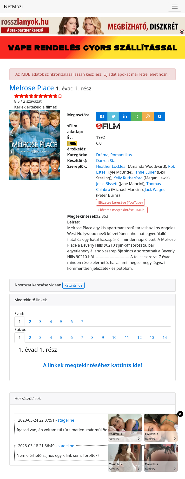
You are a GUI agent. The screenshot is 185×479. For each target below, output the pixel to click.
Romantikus (121, 154)
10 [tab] (114, 337)
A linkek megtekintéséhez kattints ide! (92, 365)
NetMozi (13, 6)
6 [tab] (72, 321)
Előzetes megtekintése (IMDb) (121, 210)
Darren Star (106, 160)
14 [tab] (165, 337)
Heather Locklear (111, 166)
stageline (66, 420)
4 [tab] (51, 321)
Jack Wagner (156, 189)
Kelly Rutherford (128, 178)
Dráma (102, 154)
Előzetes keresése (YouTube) (120, 202)
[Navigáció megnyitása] (174, 7)
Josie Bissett (107, 183)
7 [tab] (82, 321)
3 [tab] (40, 321)
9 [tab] (103, 337)
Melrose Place (32, 87)
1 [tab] (20, 321)
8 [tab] (92, 337)
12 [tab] (139, 337)
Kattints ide (73, 285)
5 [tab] (61, 321)
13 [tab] (152, 337)
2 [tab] (30, 321)
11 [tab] (127, 337)
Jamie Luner (145, 172)
